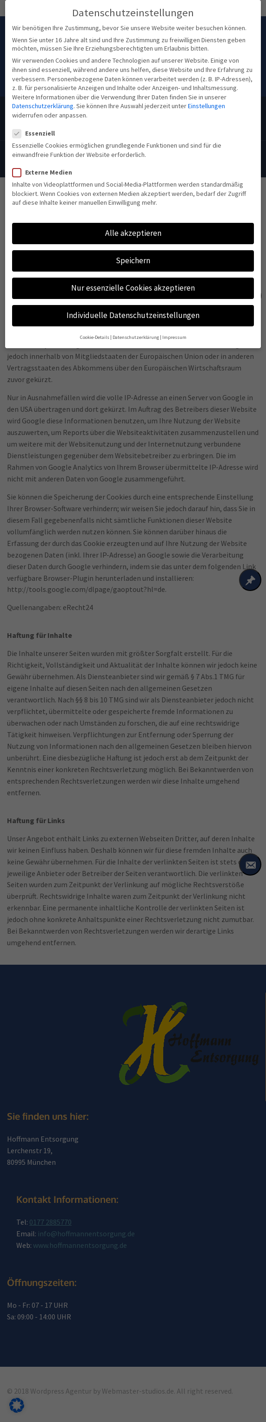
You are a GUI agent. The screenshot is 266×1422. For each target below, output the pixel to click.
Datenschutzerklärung (42, 92)
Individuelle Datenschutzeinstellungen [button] (133, 302)
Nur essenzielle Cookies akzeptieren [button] (133, 274)
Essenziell (36, 120)
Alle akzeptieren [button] (133, 219)
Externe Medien (45, 158)
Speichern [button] (133, 246)
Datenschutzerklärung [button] (136, 323)
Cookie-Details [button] (94, 323)
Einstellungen (206, 92)
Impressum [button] (174, 323)
